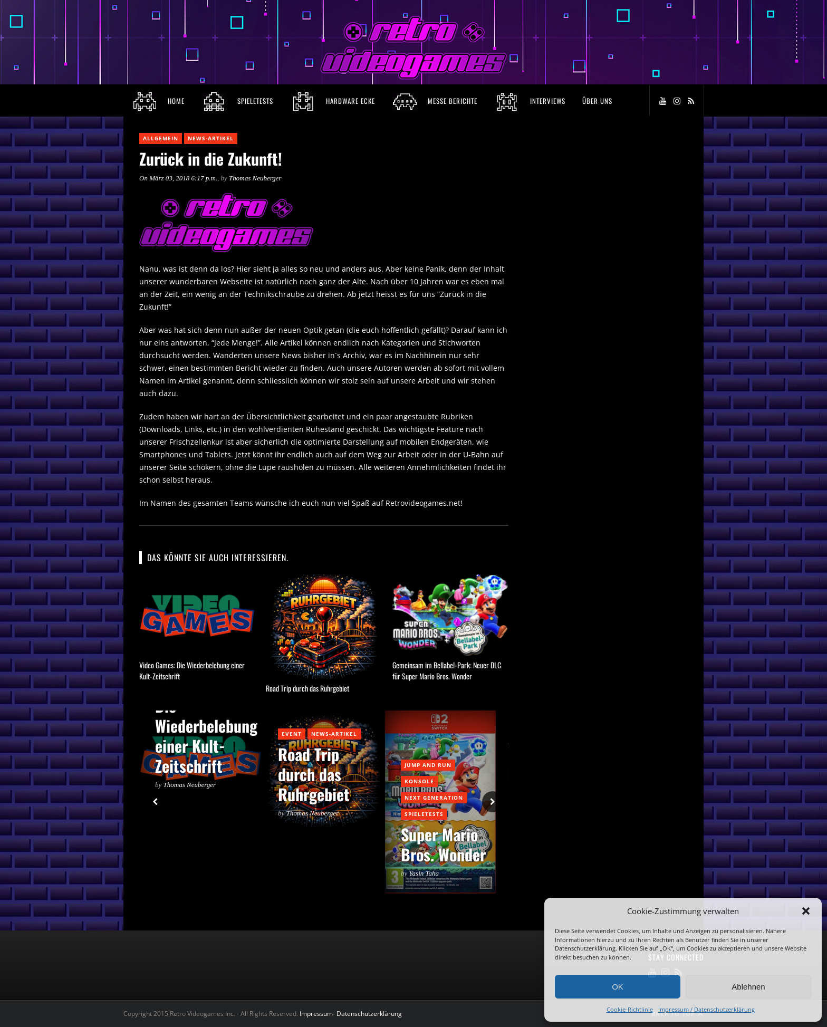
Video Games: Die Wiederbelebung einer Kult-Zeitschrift (206, 726)
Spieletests (424, 814)
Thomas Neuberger (255, 178)
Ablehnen (748, 986)
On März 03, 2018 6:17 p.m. (178, 178)
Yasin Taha (424, 873)
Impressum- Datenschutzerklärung (351, 1013)
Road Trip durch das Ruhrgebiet (307, 688)
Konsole (419, 781)
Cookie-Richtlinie (630, 1009)
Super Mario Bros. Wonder (443, 844)
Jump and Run (428, 765)
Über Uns (597, 100)
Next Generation (434, 797)
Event (292, 733)
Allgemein (160, 138)
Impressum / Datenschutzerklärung (706, 1009)
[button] (806, 911)
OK (617, 986)
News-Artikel (211, 138)
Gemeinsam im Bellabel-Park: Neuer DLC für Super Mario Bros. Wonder (446, 670)
